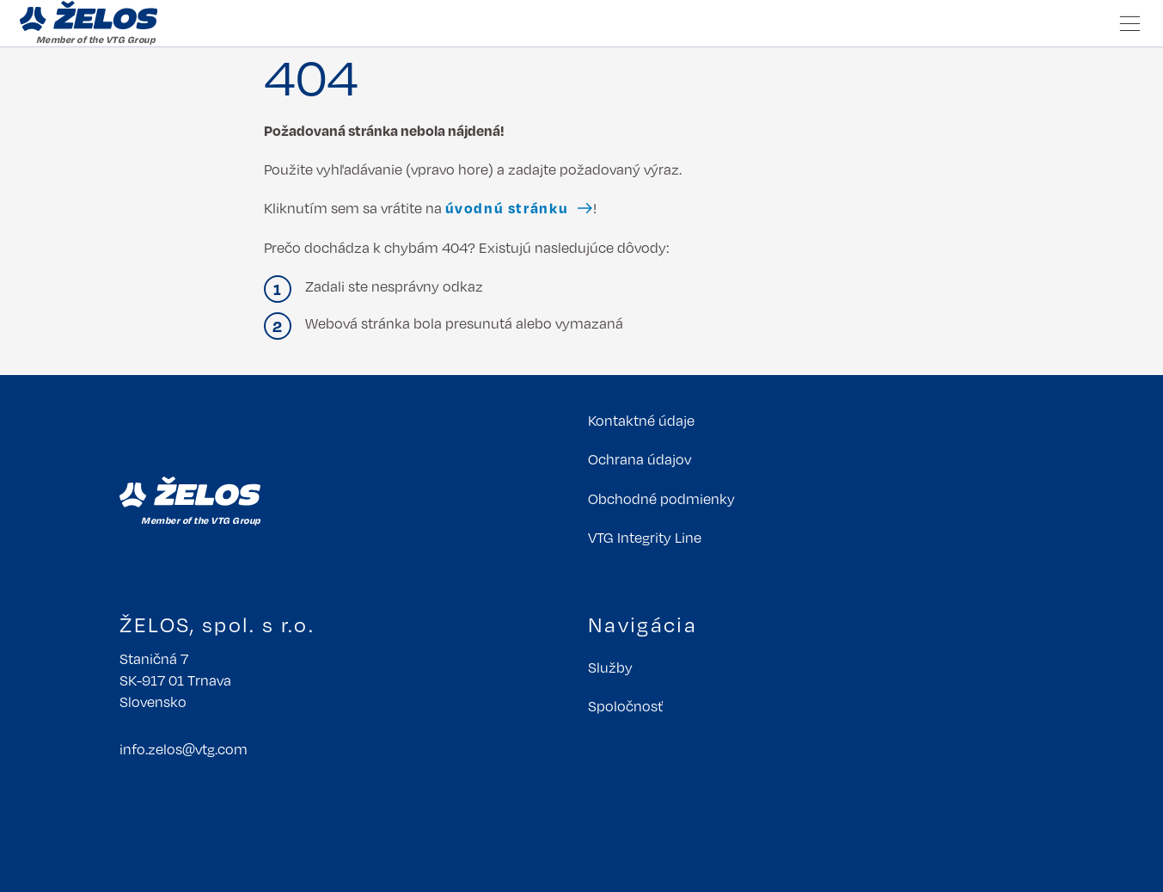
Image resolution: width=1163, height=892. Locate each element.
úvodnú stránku (507, 208)
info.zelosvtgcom (183, 749)
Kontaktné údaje (641, 420)
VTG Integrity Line (644, 537)
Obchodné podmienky (661, 498)
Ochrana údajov (639, 459)
